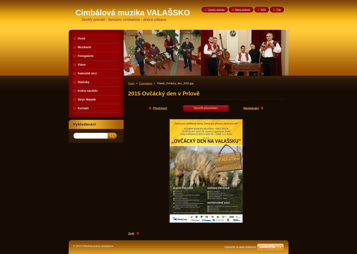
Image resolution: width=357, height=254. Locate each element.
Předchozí (160, 108)
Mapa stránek (242, 9)
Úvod (131, 83)
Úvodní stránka (216, 9)
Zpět (131, 233)
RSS (263, 9)
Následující (251, 108)
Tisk (278, 9)
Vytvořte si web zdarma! (240, 247)
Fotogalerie (146, 83)
